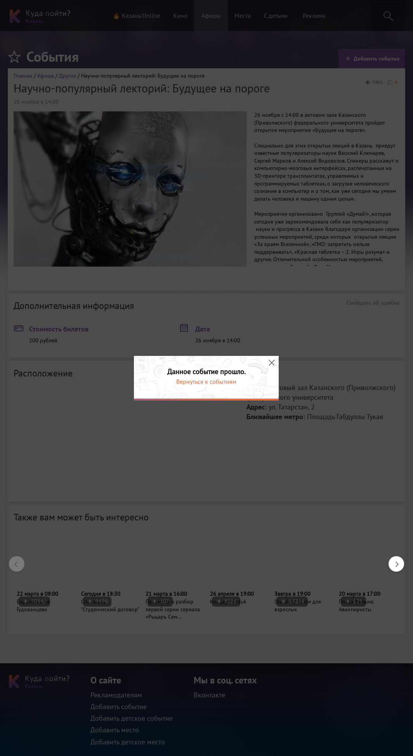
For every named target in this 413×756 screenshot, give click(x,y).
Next (392, 560)
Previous (13, 560)
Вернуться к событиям (206, 381)
